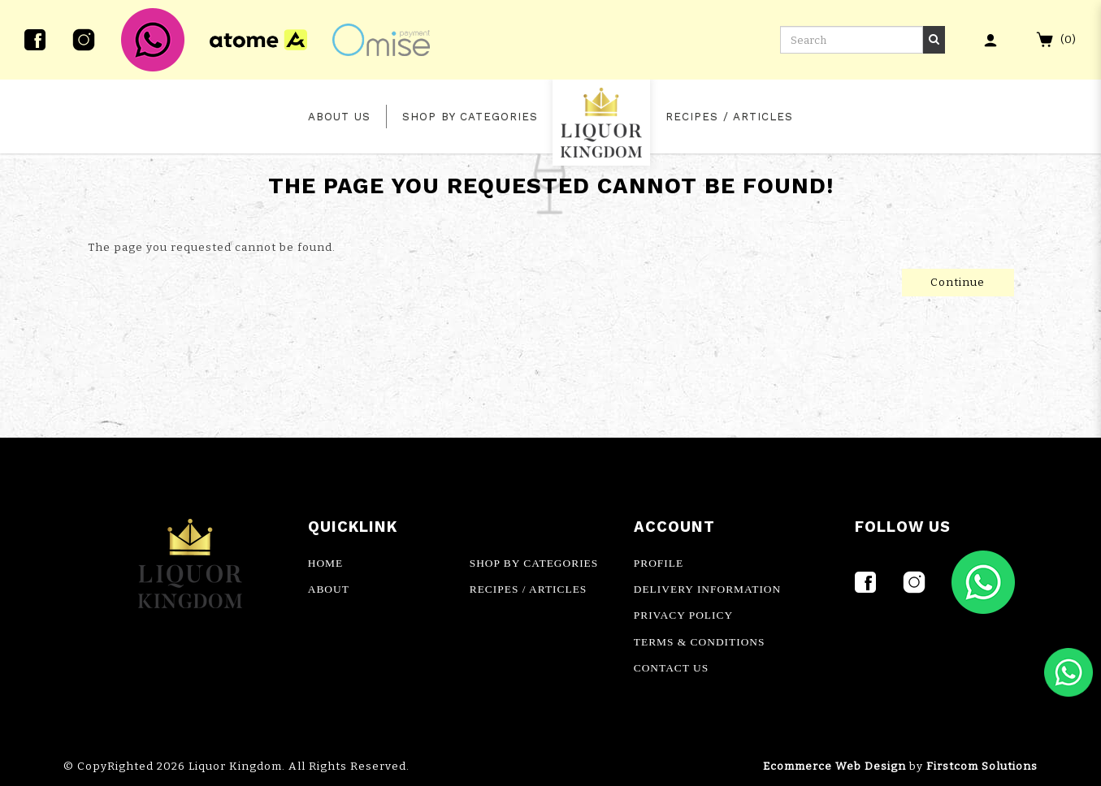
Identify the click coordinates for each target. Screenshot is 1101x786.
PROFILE (658, 563)
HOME (325, 563)
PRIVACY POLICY (683, 615)
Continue (957, 283)
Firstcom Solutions (982, 766)
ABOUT (328, 589)
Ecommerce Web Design (834, 766)
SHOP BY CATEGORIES (534, 563)
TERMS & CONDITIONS (699, 642)
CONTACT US (671, 668)
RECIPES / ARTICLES (528, 589)
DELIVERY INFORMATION (708, 589)
